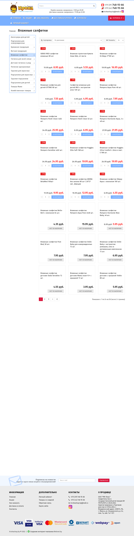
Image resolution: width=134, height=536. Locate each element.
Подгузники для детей (20, 83)
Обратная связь (45, 503)
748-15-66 (114, 4)
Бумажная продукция (20, 47)
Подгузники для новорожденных (18, 42)
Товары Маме (16, 87)
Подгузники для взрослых (22, 75)
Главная (15, 18)
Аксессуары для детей (20, 37)
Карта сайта (43, 506)
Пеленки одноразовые (20, 67)
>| (57, 470)
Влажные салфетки (19, 55)
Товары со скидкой (46, 500)
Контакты (80, 18)
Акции (27, 18)
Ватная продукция (19, 51)
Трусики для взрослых (20, 71)
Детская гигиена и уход (21, 63)
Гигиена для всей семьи (21, 59)
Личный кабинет (19, 23)
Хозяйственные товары (21, 91)
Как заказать (41, 18)
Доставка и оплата (62, 18)
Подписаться (104, 480)
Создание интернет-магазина (41, 532)
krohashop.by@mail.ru (112, 12)
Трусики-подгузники (19, 79)
